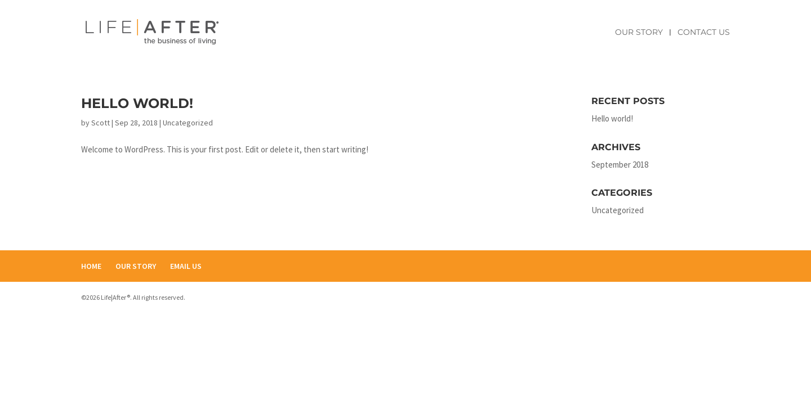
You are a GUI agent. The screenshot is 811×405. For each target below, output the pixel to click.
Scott (100, 123)
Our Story (639, 32)
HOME (91, 266)
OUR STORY (135, 266)
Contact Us (704, 32)
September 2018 (619, 164)
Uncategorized (188, 123)
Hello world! (137, 103)
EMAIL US (186, 266)
